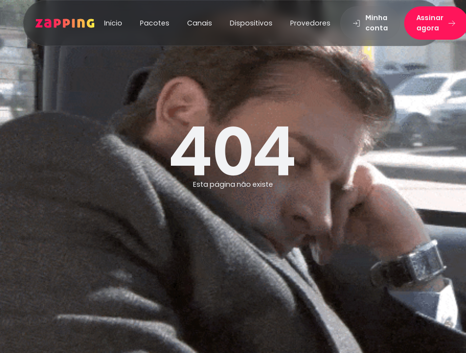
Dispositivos (251, 23)
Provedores (310, 23)
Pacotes (154, 23)
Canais (199, 23)
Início (113, 23)
